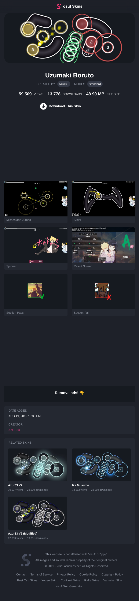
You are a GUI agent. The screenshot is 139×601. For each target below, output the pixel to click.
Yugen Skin (48, 580)
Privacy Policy (66, 574)
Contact (21, 574)
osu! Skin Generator (69, 586)
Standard (95, 84)
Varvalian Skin (112, 580)
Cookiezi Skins (70, 580)
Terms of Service (41, 574)
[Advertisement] (31, 150)
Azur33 (63, 84)
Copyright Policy (112, 574)
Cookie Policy (88, 574)
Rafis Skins (91, 580)
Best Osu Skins (27, 580)
